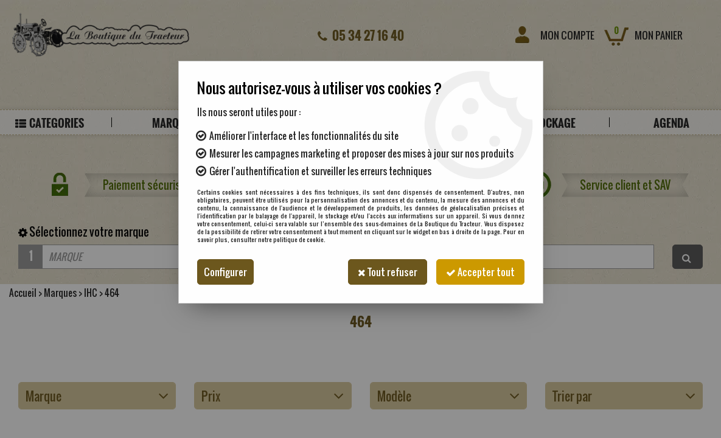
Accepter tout (480, 272)
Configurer (225, 272)
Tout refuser (387, 272)
